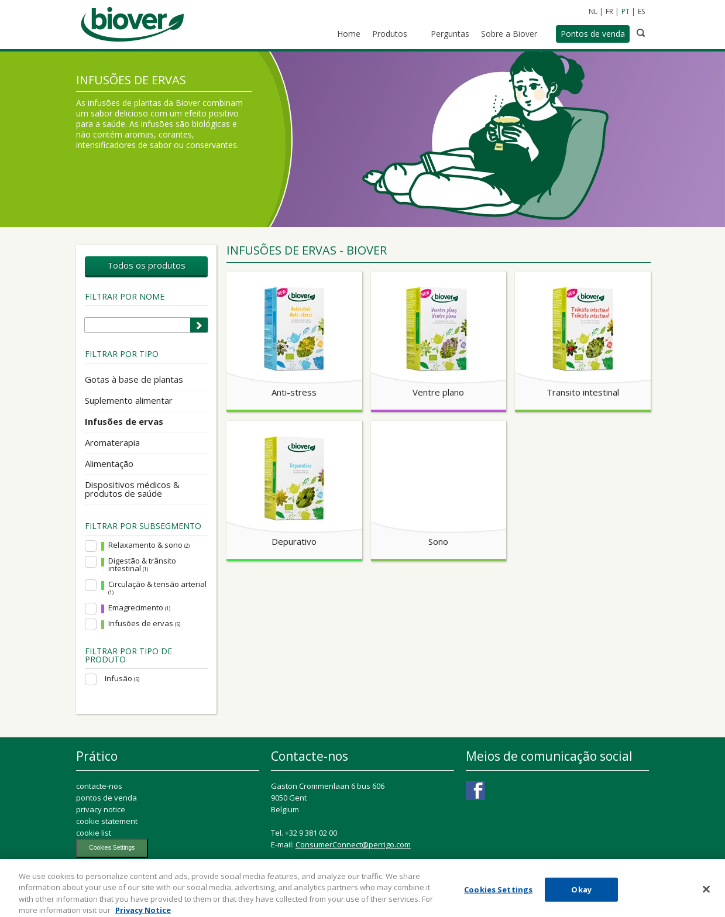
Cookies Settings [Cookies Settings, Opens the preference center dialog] (498, 896)
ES (641, 11)
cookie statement (107, 821)
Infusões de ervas (124, 421)
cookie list (93, 832)
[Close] (706, 896)
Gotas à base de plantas (134, 379)
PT (625, 11)
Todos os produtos (146, 265)
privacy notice (100, 809)
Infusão (122, 678)
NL (593, 11)
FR (609, 11)
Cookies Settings (112, 847)
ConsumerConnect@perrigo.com (353, 844)
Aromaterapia (112, 442)
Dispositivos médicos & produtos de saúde (132, 489)
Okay (581, 896)
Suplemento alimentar (129, 400)
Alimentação (109, 463)
